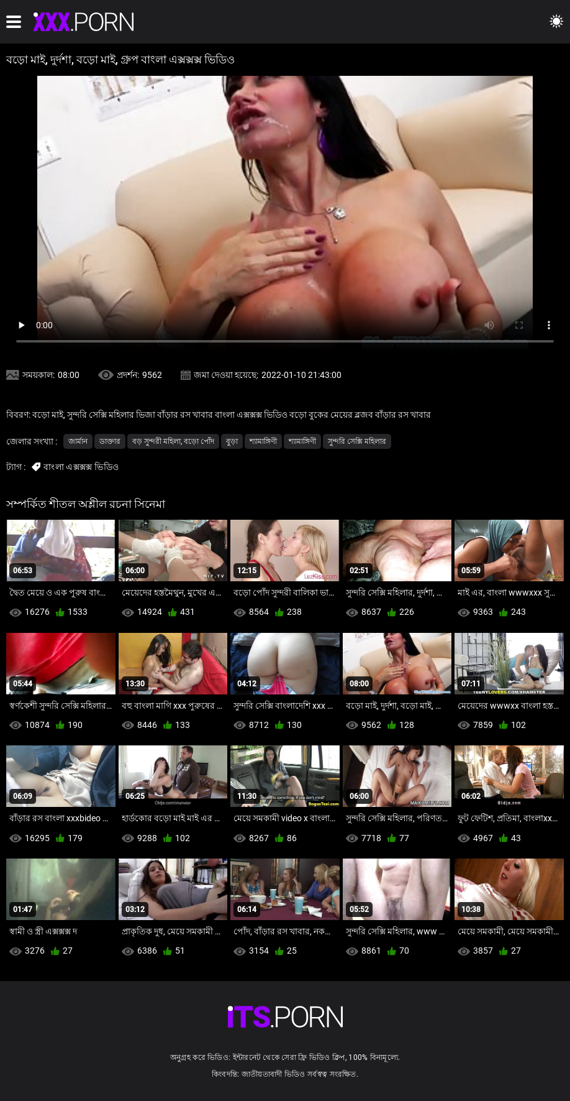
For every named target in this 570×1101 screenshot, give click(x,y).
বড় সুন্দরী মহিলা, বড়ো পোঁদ (173, 441)
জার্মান (78, 441)
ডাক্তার (109, 441)
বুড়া (232, 441)
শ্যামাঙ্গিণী (263, 441)
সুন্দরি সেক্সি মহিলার (357, 441)
